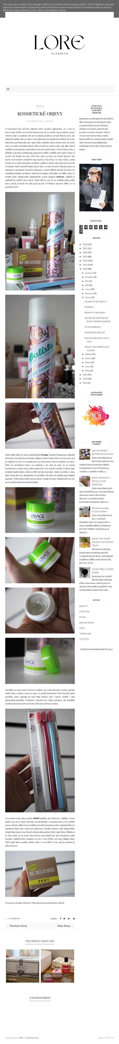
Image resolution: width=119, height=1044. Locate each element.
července (89, 293)
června (88, 297)
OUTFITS (84, 639)
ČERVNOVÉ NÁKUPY (95, 332)
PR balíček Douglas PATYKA (19, 978)
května (88, 354)
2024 (85, 252)
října (87, 281)
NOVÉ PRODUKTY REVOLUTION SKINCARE (101, 481)
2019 (85, 374)
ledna (87, 370)
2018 (85, 378)
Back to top (106, 1038)
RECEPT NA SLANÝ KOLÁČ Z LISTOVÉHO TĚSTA (102, 542)
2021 (85, 264)
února (87, 366)
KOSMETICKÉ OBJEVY (96, 301)
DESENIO (89, 307)
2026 (85, 244)
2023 (85, 256)
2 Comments (14, 918)
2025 (85, 248)
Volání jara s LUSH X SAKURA (54, 978)
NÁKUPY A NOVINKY (95, 312)
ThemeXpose (32, 1038)
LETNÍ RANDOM (92, 327)
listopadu (89, 277)
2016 (85, 383)
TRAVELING (85, 633)
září (86, 285)
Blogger (108, 649)
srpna (87, 289)
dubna (88, 358)
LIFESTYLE (84, 611)
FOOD (82, 617)
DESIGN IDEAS (86, 622)
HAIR (81, 628)
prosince (89, 273)
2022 (85, 260)
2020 (85, 269)
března (88, 362)
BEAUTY (40, 106)
